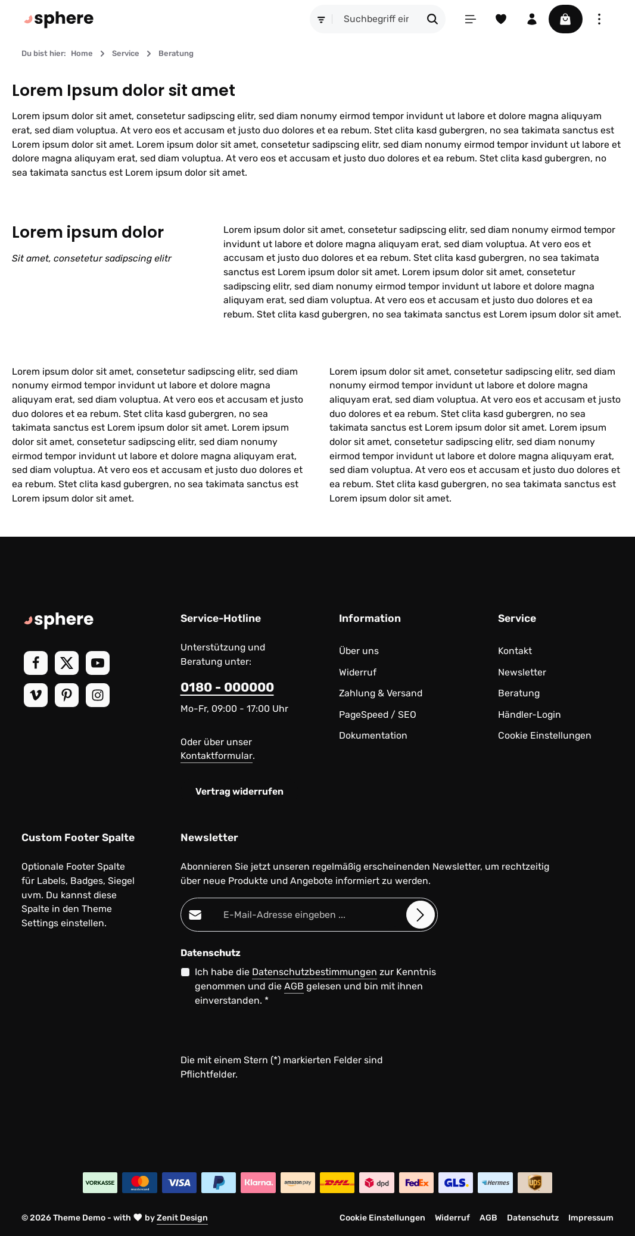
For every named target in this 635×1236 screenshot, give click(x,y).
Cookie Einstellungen (545, 735)
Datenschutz (533, 1218)
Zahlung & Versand (380, 693)
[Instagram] (98, 695)
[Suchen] (431, 19)
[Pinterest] (67, 695)
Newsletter (522, 672)
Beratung (519, 693)
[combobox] (375, 19)
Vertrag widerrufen (239, 791)
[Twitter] (67, 663)
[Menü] (469, 19)
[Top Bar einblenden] (599, 19)
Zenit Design (182, 1218)
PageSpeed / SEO (377, 714)
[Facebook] (36, 663)
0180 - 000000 (227, 687)
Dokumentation (373, 735)
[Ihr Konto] (531, 19)
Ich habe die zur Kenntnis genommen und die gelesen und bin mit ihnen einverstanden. (315, 985)
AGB (294, 986)
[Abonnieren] (420, 915)
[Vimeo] (36, 695)
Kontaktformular (216, 755)
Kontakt (515, 650)
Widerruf (357, 672)
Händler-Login (529, 714)
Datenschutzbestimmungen (314, 971)
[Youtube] (98, 663)
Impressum (591, 1218)
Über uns (359, 650)
